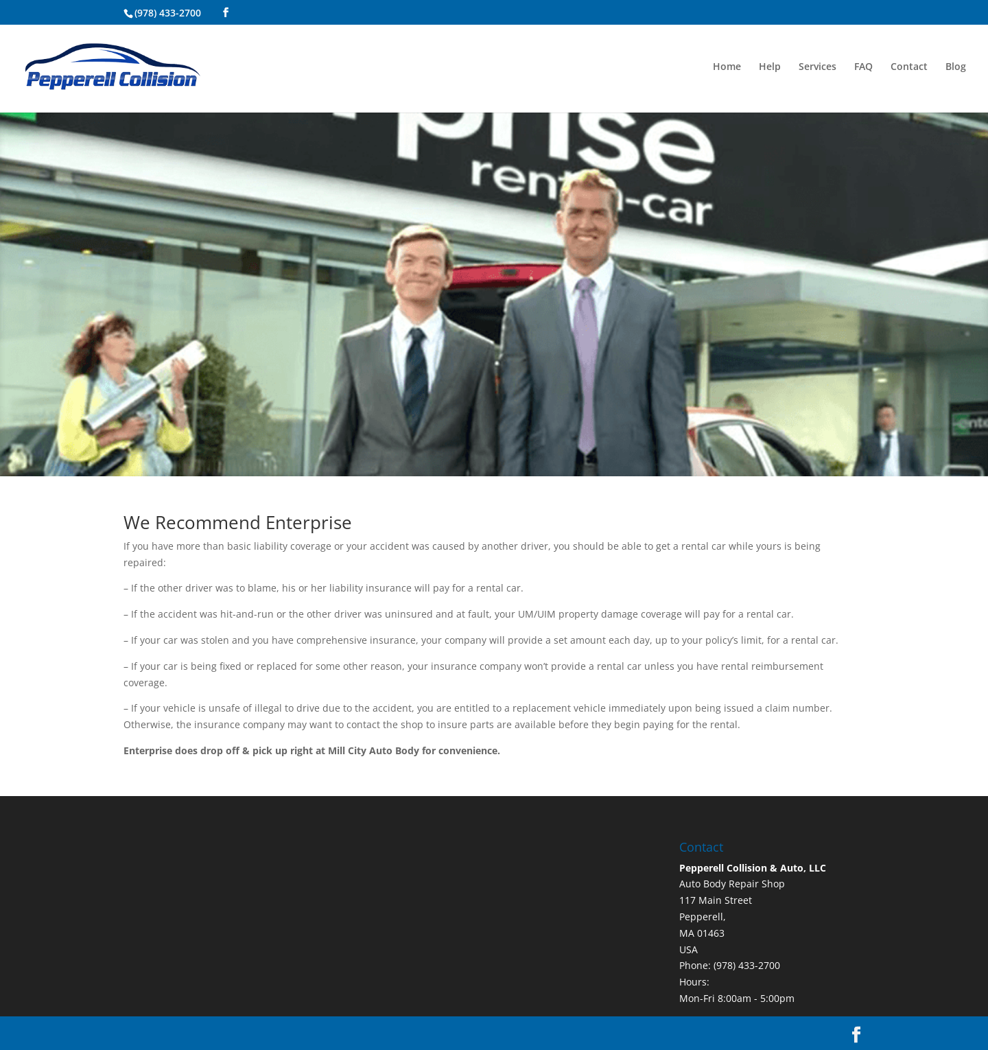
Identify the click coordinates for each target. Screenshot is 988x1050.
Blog (955, 67)
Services (817, 67)
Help (770, 67)
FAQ (863, 67)
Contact (909, 67)
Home (727, 67)
